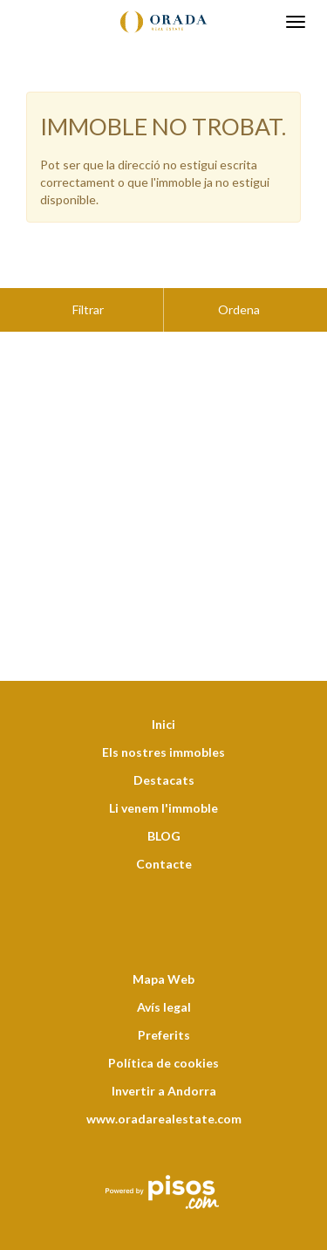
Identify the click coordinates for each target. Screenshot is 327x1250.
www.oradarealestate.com (164, 1075)
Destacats (163, 736)
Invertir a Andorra (164, 1047)
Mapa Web (163, 935)
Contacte (164, 820)
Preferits (164, 991)
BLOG (164, 792)
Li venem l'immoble (163, 764)
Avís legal (164, 963)
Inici (163, 680)
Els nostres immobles (163, 708)
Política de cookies (163, 1019)
